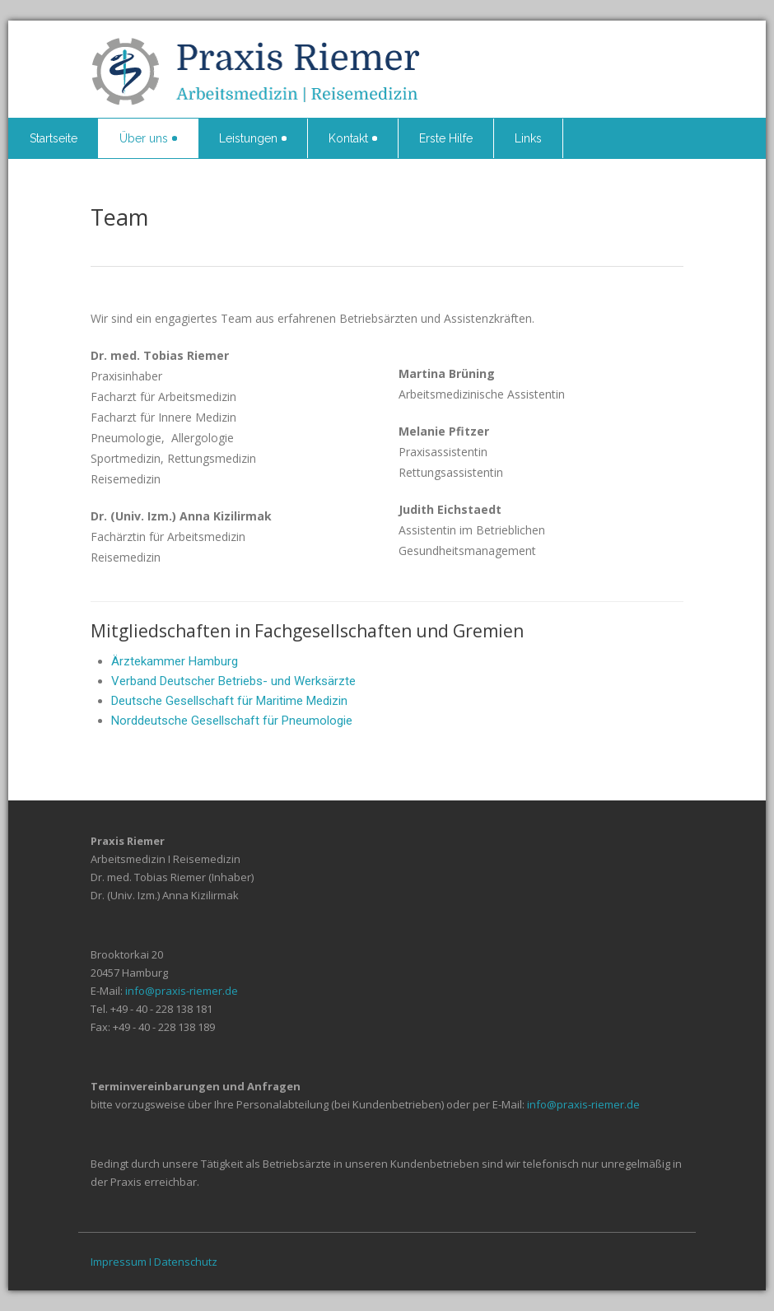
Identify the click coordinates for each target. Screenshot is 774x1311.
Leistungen (253, 138)
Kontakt (353, 138)
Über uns (148, 138)
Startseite (53, 138)
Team (119, 217)
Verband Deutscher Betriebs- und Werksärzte (233, 681)
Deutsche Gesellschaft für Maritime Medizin (229, 700)
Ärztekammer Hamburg (174, 661)
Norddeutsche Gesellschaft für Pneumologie (231, 720)
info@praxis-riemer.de (181, 990)
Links (528, 138)
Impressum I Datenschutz (154, 1261)
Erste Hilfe (446, 138)
